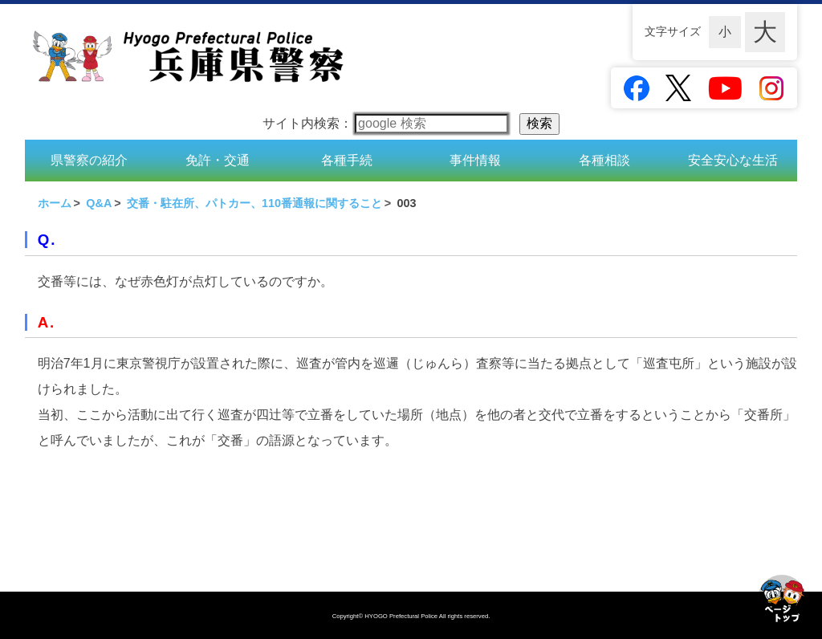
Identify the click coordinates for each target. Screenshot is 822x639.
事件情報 (475, 160)
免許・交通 (217, 160)
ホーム (54, 203)
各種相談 (604, 160)
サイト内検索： (385, 123)
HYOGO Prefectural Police (401, 616)
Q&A (99, 203)
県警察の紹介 (89, 160)
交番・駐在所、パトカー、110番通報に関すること (254, 203)
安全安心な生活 (733, 160)
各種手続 (346, 160)
